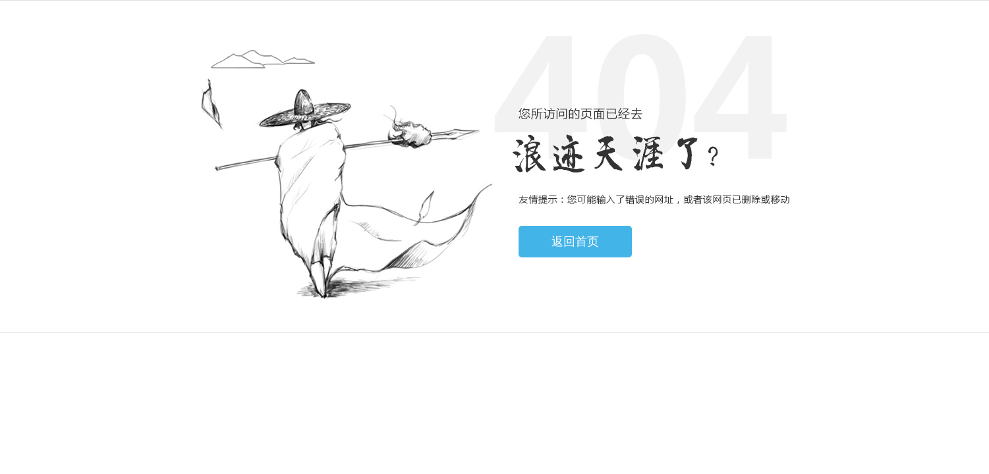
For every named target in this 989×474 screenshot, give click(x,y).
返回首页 (575, 241)
